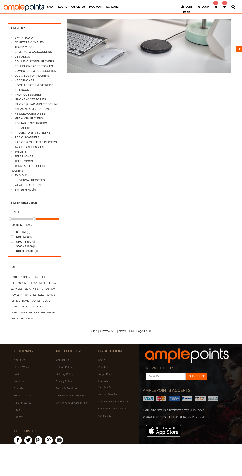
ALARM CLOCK (24, 47)
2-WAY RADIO (24, 37)
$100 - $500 (23, 241)
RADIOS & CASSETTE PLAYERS (36, 142)
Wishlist (103, 366)
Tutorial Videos (23, 395)
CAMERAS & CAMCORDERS (33, 51)
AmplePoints (105, 374)
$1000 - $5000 (24, 251)
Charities (19, 388)
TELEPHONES (24, 156)
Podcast (18, 417)
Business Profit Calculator (113, 408)
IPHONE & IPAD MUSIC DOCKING (37, 104)
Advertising (104, 415)
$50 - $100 (22, 236)
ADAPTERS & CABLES (29, 42)
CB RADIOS (22, 56)
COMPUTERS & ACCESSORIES (35, 70)
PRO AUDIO (22, 127)
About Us (19, 360)
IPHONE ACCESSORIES (30, 99)
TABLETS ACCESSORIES (31, 147)
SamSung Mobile (25, 189)
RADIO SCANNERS (27, 137)
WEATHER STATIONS (29, 185)
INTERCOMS (23, 89)
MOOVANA (96, 6)
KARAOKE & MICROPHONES (34, 108)
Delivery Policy (64, 374)
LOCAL (62, 6)
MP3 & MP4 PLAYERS (29, 118)
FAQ (16, 374)
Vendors (19, 381)
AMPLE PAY (78, 6)
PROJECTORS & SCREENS (32, 132)
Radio (17, 409)
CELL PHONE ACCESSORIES (34, 66)
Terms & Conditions (68, 388)
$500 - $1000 (23, 246)
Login (101, 359)
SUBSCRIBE (197, 376)
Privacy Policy (64, 381)
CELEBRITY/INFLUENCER (70, 395)
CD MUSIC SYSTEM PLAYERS (34, 61)
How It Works (22, 367)
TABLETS (21, 151)
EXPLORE (112, 6)
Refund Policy (64, 367)
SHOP (50, 6)
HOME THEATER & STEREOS (34, 85)
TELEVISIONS (24, 161)
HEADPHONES (24, 80)
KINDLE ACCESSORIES (30, 113)
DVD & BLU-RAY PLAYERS (32, 75)
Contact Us (62, 360)
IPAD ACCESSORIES (28, 94)
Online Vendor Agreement (71, 402)
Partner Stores (22, 402)
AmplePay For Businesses (113, 401)
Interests (103, 381)
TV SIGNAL (22, 175)
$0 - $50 (20, 232)
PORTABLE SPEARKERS (31, 123)
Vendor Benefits (107, 394)
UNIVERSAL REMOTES (30, 180)
